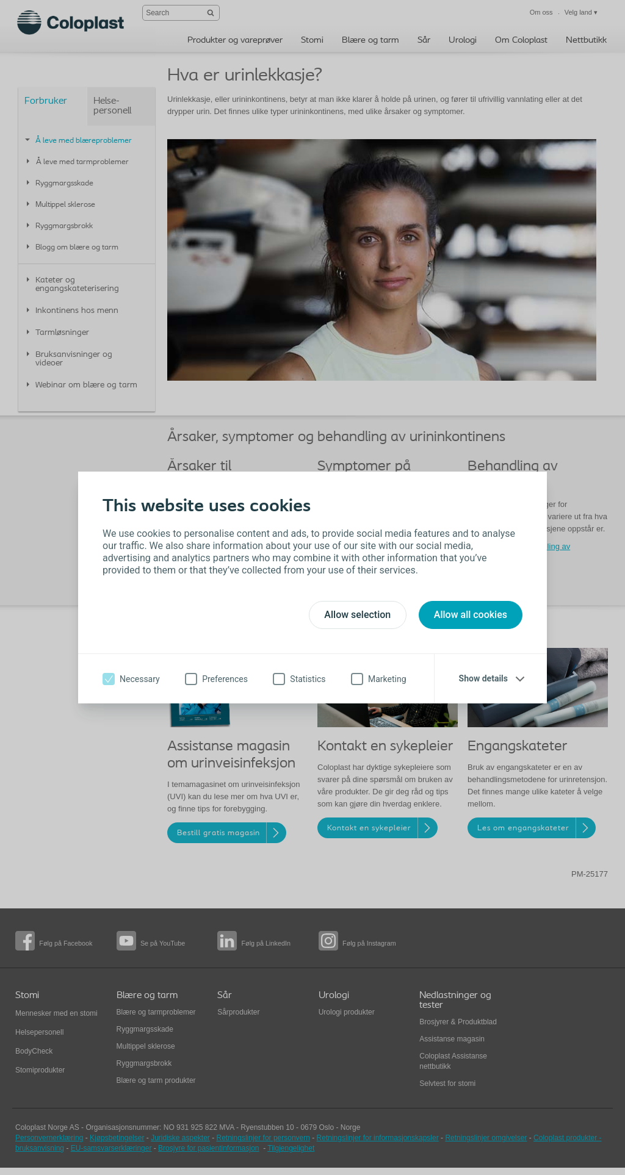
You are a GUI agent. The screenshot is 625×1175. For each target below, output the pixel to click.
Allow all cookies (470, 614)
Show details (483, 678)
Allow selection (357, 614)
